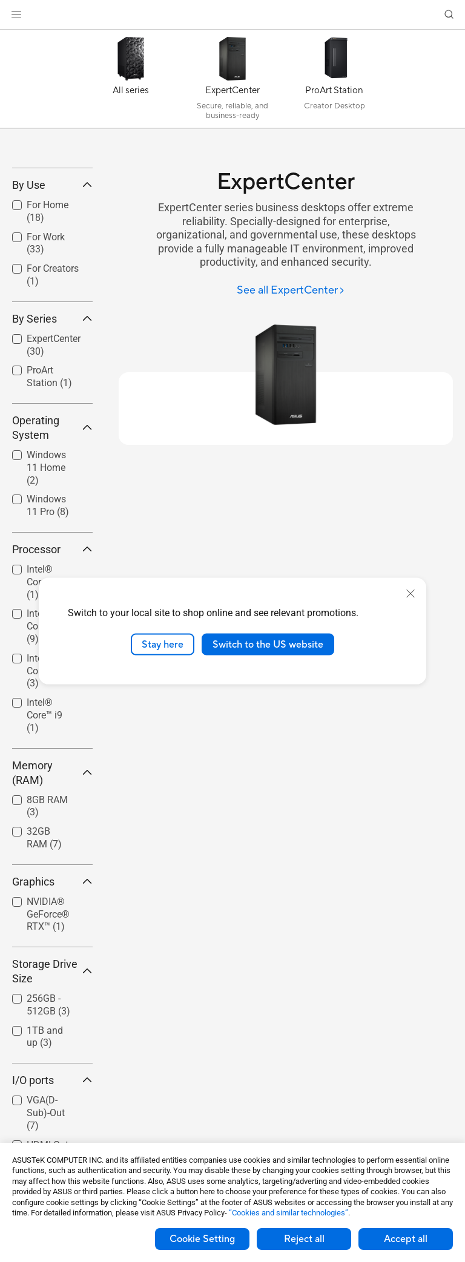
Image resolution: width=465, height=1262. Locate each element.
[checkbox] (47, 556)
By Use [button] (52, 273)
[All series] (131, 82)
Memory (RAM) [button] (52, 861)
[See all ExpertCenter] (291, 291)
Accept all (405, 1239)
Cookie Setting (202, 1239)
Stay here (162, 644)
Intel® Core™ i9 (44, 803)
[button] (16, 14)
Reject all (304, 1239)
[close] (410, 593)
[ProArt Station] (334, 82)
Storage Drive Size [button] (52, 1059)
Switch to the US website (268, 644)
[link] (232, 14)
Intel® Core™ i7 (44, 759)
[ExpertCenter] (232, 82)
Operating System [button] (52, 516)
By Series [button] (52, 407)
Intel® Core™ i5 (44, 715)
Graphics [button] (52, 970)
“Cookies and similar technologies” (288, 1212)
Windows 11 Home (46, 555)
